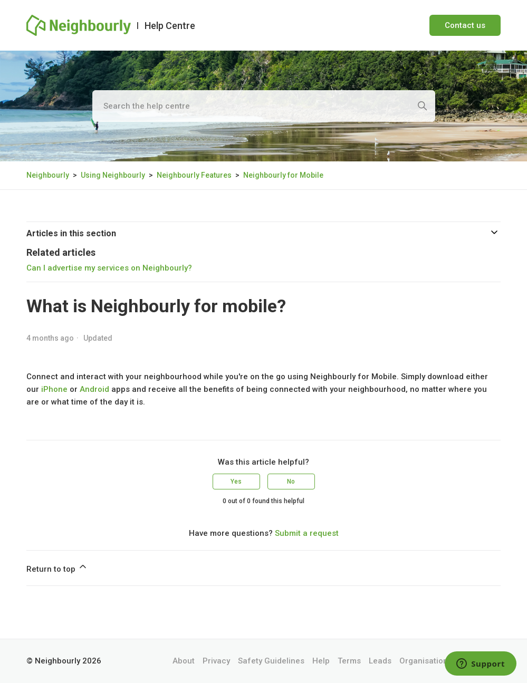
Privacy (216, 661)
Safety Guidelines (271, 661)
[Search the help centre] (263, 106)
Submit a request (307, 533)
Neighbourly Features (194, 175)
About (184, 661)
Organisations (425, 661)
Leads (380, 661)
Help (321, 661)
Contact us (465, 25)
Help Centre (170, 25)
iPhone (54, 389)
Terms (349, 661)
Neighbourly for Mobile (283, 175)
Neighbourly (47, 175)
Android (94, 389)
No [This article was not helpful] (291, 481)
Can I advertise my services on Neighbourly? (109, 268)
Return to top (57, 567)
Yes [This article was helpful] (236, 481)
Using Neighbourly (113, 175)
